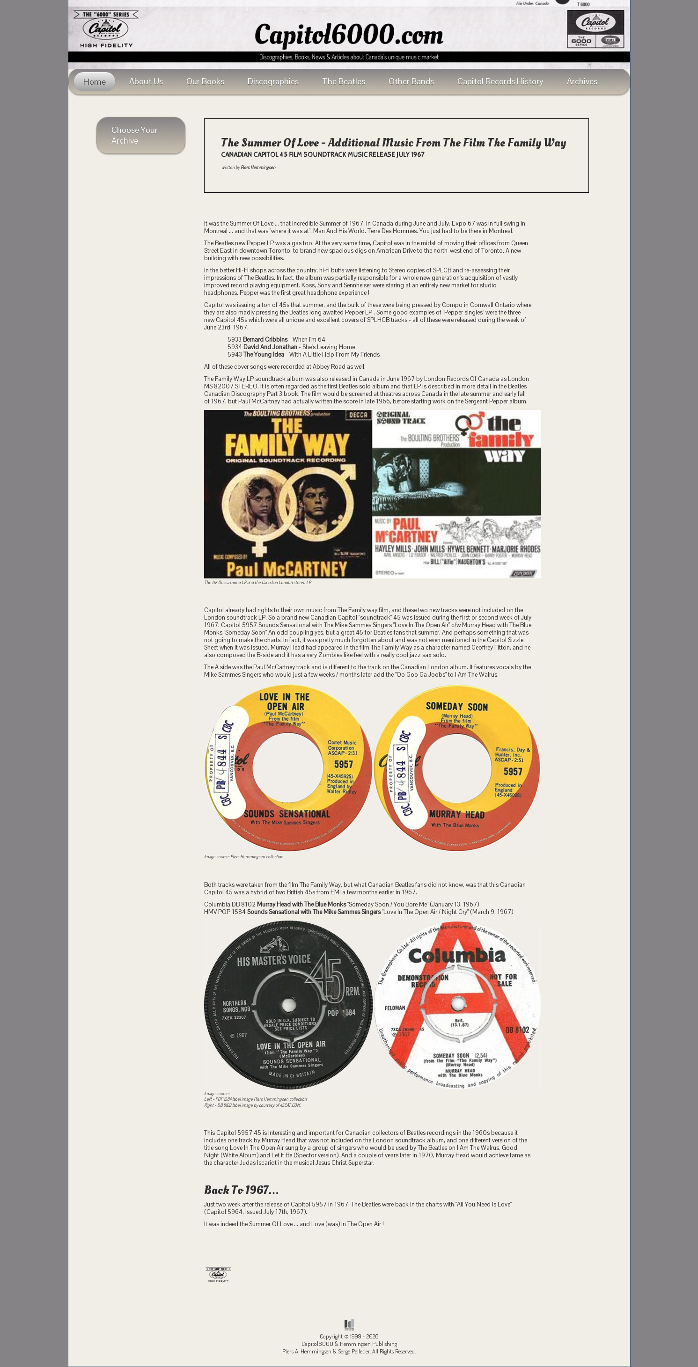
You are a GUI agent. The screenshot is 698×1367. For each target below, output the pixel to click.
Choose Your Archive (134, 135)
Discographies (273, 81)
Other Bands (411, 81)
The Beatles (343, 81)
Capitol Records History (500, 81)
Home (94, 81)
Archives (582, 81)
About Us (146, 81)
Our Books (205, 81)
